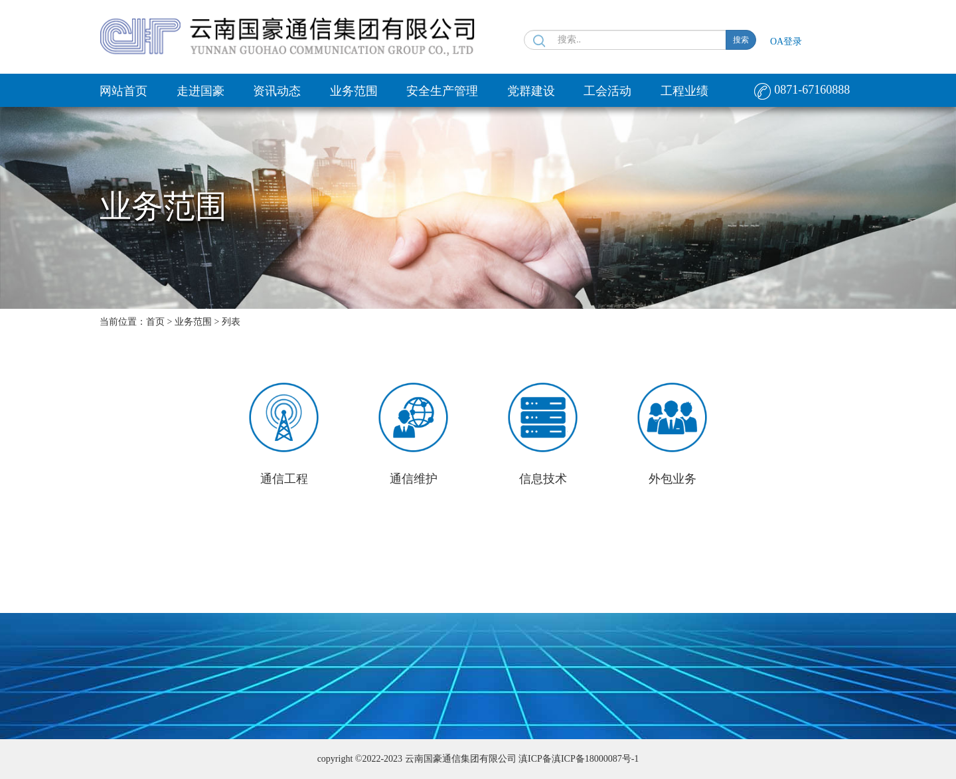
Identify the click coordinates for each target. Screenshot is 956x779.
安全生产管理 (442, 91)
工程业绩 (684, 91)
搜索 (741, 39)
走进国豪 (200, 91)
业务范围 (354, 91)
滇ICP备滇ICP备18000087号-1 (578, 759)
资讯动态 (277, 91)
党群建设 (531, 91)
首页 (155, 322)
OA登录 (786, 41)
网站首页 (123, 91)
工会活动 (607, 91)
